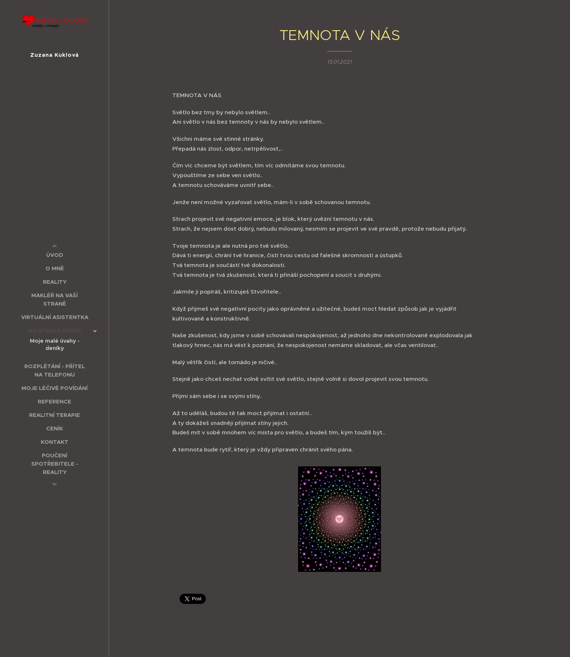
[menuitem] (54, 255)
